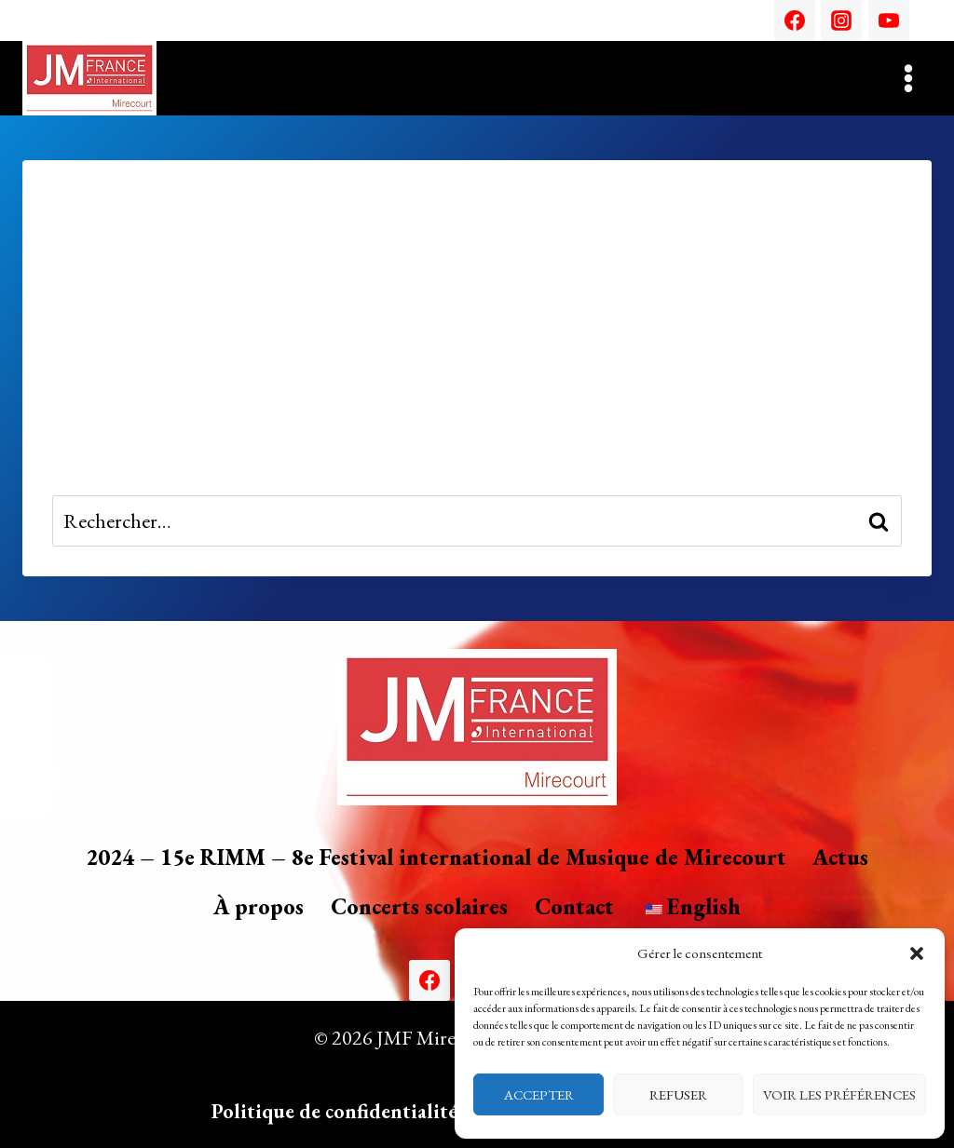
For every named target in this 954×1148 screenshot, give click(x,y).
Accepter (539, 1094)
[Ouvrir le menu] (908, 78)
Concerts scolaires (419, 906)
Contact (574, 906)
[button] (916, 953)
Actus (840, 857)
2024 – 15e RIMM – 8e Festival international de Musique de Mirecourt (436, 857)
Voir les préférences (839, 1094)
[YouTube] (888, 20)
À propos (258, 906)
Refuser (678, 1094)
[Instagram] (841, 20)
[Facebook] (794, 20)
